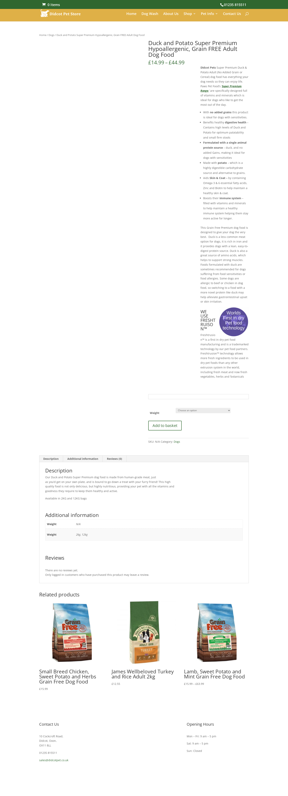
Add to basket (165, 425)
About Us (171, 14)
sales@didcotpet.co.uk (53, 760)
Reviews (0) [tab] (114, 459)
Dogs (51, 35)
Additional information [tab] (82, 459)
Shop (188, 14)
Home (131, 14)
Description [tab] (51, 459)
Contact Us (232, 14)
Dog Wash (149, 14)
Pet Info (207, 14)
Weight (154, 413)
